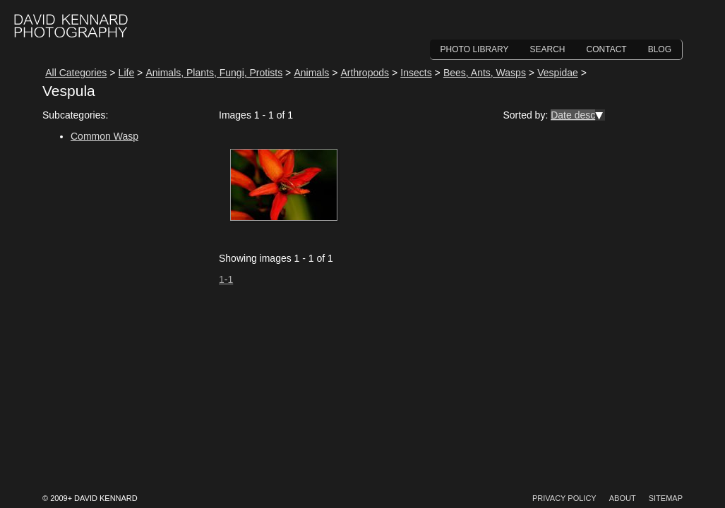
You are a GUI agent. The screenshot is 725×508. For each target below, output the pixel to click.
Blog (659, 49)
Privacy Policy (564, 498)
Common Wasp (104, 136)
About (622, 498)
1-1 (226, 279)
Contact (607, 49)
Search (547, 49)
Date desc (573, 115)
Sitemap (666, 498)
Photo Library (475, 49)
